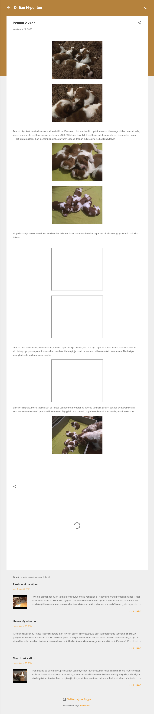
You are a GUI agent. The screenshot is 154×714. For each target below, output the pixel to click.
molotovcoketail (85, 706)
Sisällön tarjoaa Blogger (77, 699)
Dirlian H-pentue (28, 7)
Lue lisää (135, 611)
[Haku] (146, 8)
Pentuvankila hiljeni (25, 584)
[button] (139, 23)
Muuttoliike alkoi (24, 658)
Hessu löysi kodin (24, 621)
